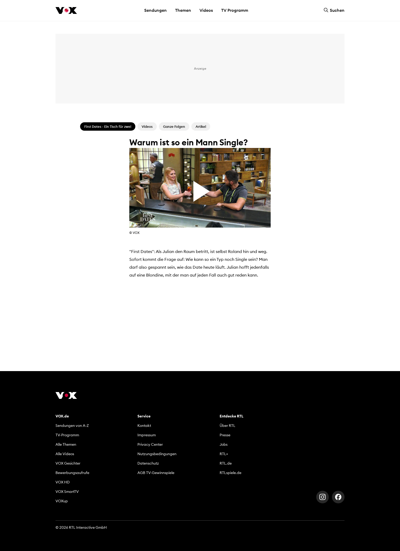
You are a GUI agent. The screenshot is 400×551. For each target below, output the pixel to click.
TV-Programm (67, 435)
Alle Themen (65, 444)
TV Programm (234, 10)
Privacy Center (150, 444)
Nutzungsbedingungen (156, 453)
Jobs (223, 444)
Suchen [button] (334, 10)
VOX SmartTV (67, 491)
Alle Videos (64, 453)
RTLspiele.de (230, 472)
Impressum (146, 435)
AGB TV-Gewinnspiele (155, 472)
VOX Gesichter (67, 463)
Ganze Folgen (174, 126)
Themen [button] (183, 10)
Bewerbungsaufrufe (72, 472)
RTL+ (224, 453)
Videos (206, 10)
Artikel (201, 126)
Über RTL (227, 425)
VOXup (61, 501)
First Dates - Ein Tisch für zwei (107, 126)
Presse (225, 435)
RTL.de (226, 463)
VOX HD (62, 482)
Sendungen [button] (155, 10)
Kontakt (144, 425)
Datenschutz (148, 463)
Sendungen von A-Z (72, 425)
